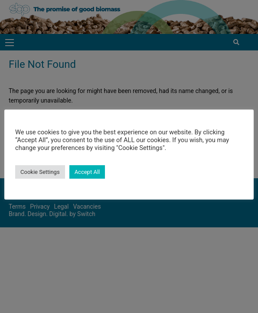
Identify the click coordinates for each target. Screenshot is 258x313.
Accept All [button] (87, 172)
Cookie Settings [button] (40, 172)
